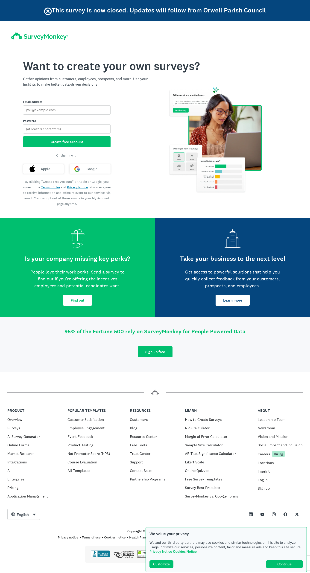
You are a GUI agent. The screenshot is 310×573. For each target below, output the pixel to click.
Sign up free (155, 351)
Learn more (232, 300)
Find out (77, 300)
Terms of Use (50, 187)
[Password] (67, 129)
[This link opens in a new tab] (251, 514)
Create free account (67, 142)
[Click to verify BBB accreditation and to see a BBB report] (100, 556)
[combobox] (23, 514)
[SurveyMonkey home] (39, 36)
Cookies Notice (185, 551)
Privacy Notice (160, 551)
